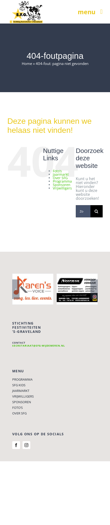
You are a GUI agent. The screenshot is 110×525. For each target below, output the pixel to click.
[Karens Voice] (32, 276)
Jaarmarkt (61, 174)
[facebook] (16, 445)
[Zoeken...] (83, 211)
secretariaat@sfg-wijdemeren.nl (38, 345)
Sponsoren (61, 184)
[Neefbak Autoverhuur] (77, 276)
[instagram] (26, 445)
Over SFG (60, 177)
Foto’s (57, 171)
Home (27, 63)
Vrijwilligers (62, 188)
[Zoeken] (96, 211)
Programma (62, 181)
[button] (16, 289)
